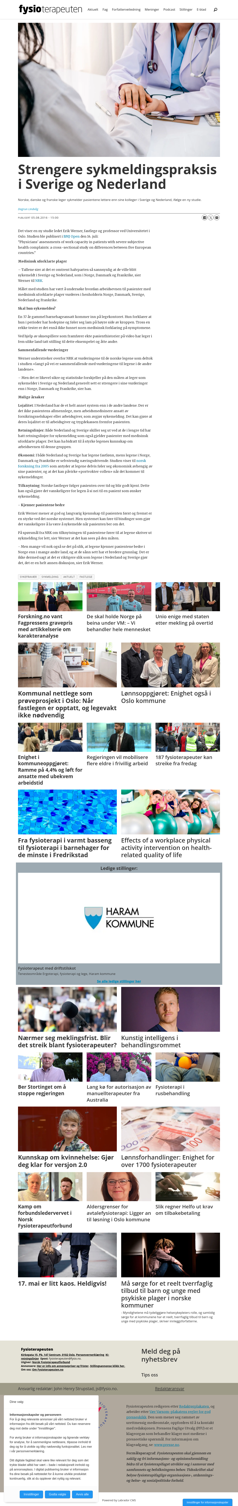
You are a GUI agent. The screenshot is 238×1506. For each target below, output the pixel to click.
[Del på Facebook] (204, 217)
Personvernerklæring (90, 1355)
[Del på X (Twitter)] (211, 217)
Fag (105, 9)
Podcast (169, 9)
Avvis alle (82, 1494)
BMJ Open (72, 236)
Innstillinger (31, 1494)
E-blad (201, 9)
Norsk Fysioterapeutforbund (51, 1362)
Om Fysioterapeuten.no (47, 1369)
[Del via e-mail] (217, 217)
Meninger (152, 9)
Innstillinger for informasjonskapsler (207, 1502)
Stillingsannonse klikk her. (107, 1366)
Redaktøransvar (169, 1388)
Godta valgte (57, 1494)
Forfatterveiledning (126, 9)
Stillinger (185, 9)
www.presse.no (166, 1445)
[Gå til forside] (50, 9)
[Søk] (215, 9)
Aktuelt (93, 9)
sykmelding (50, 577)
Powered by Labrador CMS (119, 1500)
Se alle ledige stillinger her (119, 981)
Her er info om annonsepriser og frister (63, 1366)
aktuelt (69, 577)
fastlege (86, 577)
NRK (38, 281)
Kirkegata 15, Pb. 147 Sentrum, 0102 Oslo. (48, 1355)
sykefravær (28, 577)
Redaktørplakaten (194, 1406)
